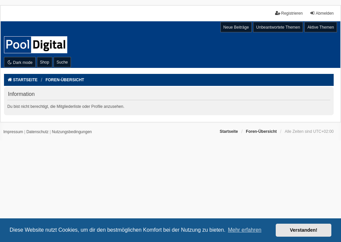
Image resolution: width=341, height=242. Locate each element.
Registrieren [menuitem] (289, 13)
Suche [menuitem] (62, 62)
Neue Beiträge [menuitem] (236, 27)
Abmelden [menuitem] (322, 13)
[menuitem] (13, 132)
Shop (44, 62)
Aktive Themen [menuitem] (320, 27)
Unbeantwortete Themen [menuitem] (278, 27)
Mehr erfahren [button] (244, 230)
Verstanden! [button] (303, 230)
